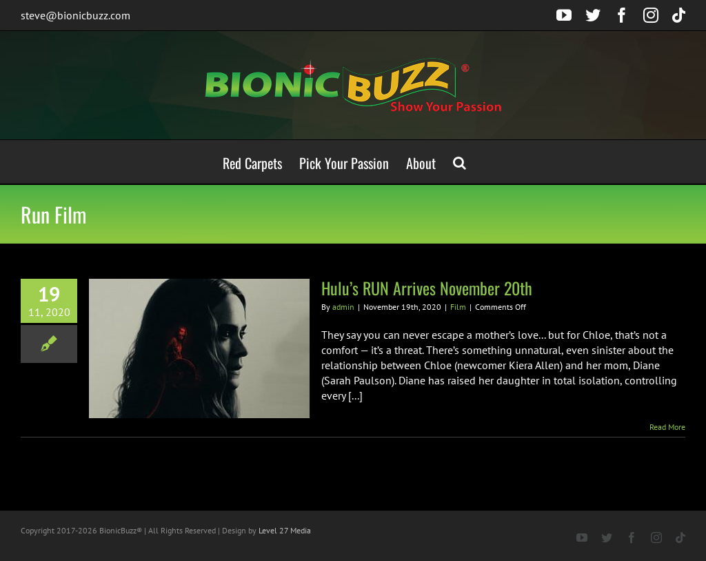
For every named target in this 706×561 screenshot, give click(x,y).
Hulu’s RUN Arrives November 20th (426, 287)
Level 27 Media (285, 530)
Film (458, 307)
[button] (459, 162)
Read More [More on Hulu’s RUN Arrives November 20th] (667, 427)
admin (343, 307)
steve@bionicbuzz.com (75, 15)
